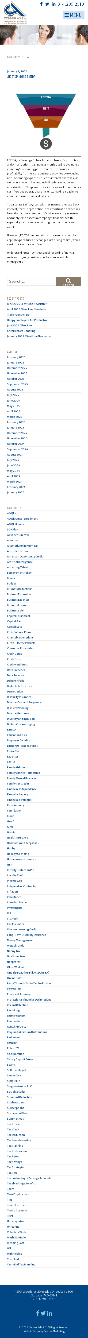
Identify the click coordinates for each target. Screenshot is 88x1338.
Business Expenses (18, 599)
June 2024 (13, 465)
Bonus (11, 578)
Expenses (12, 756)
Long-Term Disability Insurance (26, 934)
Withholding (14, 1253)
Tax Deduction (16, 1135)
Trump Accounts (17, 1210)
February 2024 (16, 487)
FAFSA (11, 762)
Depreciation (15, 691)
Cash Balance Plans (19, 632)
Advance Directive (18, 535)
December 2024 (17, 433)
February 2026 (16, 357)
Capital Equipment (18, 616)
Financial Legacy (17, 794)
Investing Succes (17, 902)
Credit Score (14, 659)
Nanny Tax (13, 951)
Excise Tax (13, 751)
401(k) (11, 513)
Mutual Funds (15, 945)
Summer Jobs (15, 1118)
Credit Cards (14, 653)
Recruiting (13, 1010)
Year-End (13, 1259)
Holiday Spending (18, 853)
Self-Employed (16, 1070)
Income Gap (14, 880)
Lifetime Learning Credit (22, 929)
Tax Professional (17, 1151)
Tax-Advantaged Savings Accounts (29, 1178)
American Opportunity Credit (25, 556)
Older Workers (15, 967)
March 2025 (14, 416)
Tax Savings (14, 1162)
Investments (14, 907)
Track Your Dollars (18, 314)
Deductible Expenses (19, 686)
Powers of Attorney (19, 994)
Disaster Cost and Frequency (24, 702)
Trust (10, 1216)
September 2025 (17, 384)
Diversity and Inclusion (21, 718)
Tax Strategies (15, 1167)
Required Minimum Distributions (27, 1032)
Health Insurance (17, 837)
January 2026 (15, 362)
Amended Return (17, 551)
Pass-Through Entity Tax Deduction (29, 983)
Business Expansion (19, 594)
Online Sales (14, 978)
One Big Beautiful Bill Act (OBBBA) (28, 972)
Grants (11, 832)
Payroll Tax (14, 988)
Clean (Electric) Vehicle (21, 643)
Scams (11, 1064)
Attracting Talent (17, 567)
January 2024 (15, 492)
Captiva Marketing (54, 1331)
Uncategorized (16, 1221)
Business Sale (15, 610)
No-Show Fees (16, 956)
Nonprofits (13, 961)
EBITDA (11, 729)
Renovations (15, 1021)
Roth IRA (12, 1042)
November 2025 (17, 373)
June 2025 (13, 400)
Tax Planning (15, 1145)
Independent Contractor (22, 886)
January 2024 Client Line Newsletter (29, 336)
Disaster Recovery (18, 713)
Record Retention (17, 1005)
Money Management (20, 940)
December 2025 (17, 368)
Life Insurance (15, 924)
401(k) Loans (15, 524)
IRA (9, 913)
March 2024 (15, 481)
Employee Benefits (18, 740)
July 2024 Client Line (19, 325)
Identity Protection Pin (20, 870)
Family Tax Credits (18, 783)
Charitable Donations (20, 637)
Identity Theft (15, 875)
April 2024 (13, 476)
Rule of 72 (13, 1048)
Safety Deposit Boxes (20, 1059)
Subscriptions (15, 1108)
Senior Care (14, 1075)
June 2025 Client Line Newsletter (26, 303)
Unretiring (13, 1226)
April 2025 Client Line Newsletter (27, 309)
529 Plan (12, 529)
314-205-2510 (45, 1299)
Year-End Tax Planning (21, 1264)
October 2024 (16, 443)
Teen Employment (18, 1194)
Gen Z (10, 821)
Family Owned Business (21, 778)
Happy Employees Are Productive (27, 320)
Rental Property (16, 1026)
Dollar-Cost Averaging (21, 724)
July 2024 (13, 460)
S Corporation (15, 1054)
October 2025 (15, 378)
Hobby (11, 848)
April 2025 (13, 411)
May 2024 (13, 470)
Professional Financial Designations (29, 999)
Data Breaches (16, 670)
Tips (9, 1199)
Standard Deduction (19, 1097)
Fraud (10, 816)
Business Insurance (18, 605)
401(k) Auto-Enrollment (22, 518)
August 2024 (15, 454)
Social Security (16, 1091)
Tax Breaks (13, 1124)
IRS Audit (12, 918)
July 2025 (13, 395)
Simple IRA (13, 1081)
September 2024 (17, 449)
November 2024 (17, 438)
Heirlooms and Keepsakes (22, 843)
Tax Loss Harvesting (19, 1140)
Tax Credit (13, 1129)
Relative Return (16, 1015)
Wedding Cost (15, 1243)
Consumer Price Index (20, 648)
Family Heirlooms (18, 767)
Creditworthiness (17, 664)
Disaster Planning (18, 708)
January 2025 (15, 427)
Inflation (12, 891)
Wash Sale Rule (16, 1237)
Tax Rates (13, 1156)
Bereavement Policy (19, 572)
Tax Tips (12, 1172)
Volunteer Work (16, 1232)
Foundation (14, 810)
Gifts (10, 826)
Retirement (14, 1037)
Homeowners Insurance (21, 859)
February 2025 (16, 422)
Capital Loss (14, 626)
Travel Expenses (16, 1205)
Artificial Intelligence (20, 562)
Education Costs (17, 735)
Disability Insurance (19, 697)
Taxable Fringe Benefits (21, 1183)
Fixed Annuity (15, 805)
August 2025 (15, 389)
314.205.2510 (71, 4)
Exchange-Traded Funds (22, 745)
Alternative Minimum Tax (22, 545)
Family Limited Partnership (23, 772)
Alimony (12, 540)
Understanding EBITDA (21, 77)
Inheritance (14, 897)
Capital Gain (14, 621)
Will (9, 1248)
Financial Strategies (19, 799)
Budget (11, 583)
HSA (9, 864)
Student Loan (15, 1102)
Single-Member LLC (19, 1086)
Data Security (15, 675)
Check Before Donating (21, 331)
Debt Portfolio (15, 680)
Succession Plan (17, 1113)
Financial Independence (22, 789)
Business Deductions (19, 589)
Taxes (10, 1189)
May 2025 (13, 406)
